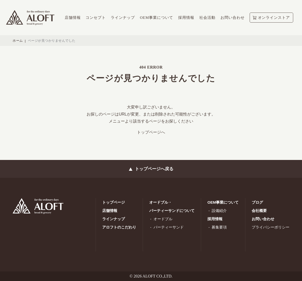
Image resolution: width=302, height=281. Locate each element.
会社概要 (259, 210)
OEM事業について (223, 202)
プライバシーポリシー (270, 227)
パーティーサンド (169, 227)
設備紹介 (219, 210)
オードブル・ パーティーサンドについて (172, 206)
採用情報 (214, 219)
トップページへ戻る (154, 168)
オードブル (163, 219)
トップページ (113, 202)
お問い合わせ (263, 219)
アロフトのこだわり (119, 227)
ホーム (18, 40)
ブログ (257, 202)
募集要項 (219, 227)
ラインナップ (113, 219)
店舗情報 (109, 210)
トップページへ (151, 132)
